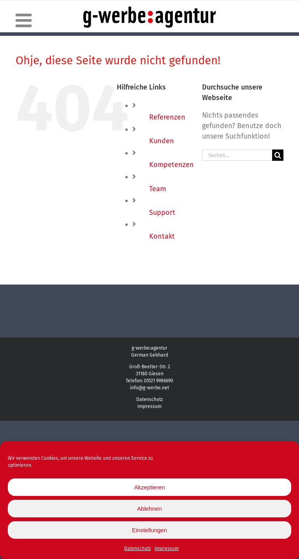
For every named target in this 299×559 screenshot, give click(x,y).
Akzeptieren (149, 487)
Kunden (161, 141)
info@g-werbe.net (149, 387)
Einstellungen (149, 530)
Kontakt (162, 236)
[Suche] (277, 155)
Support (162, 212)
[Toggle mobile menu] (25, 20)
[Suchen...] (237, 155)
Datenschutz (137, 549)
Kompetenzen (171, 164)
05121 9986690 (158, 380)
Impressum (167, 549)
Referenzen (167, 117)
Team (157, 189)
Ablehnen (149, 509)
